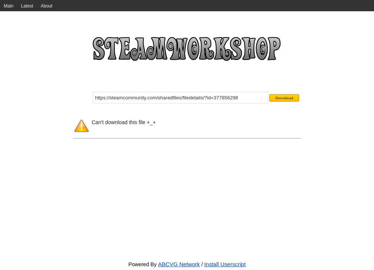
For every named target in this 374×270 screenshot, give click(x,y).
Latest (27, 6)
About (46, 6)
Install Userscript (225, 264)
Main (8, 6)
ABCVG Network (179, 264)
